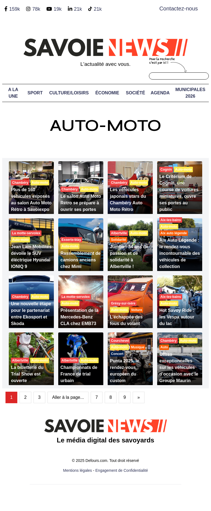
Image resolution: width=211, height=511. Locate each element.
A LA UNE (13, 92)
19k (58, 9)
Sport (35, 93)
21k (78, 9)
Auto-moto (105, 125)
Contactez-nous (178, 8)
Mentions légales (77, 470)
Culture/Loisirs (69, 93)
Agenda (160, 93)
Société (135, 93)
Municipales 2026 (190, 92)
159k (14, 9)
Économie (107, 93)
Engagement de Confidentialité (121, 470)
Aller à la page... (68, 397)
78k (36, 9)
